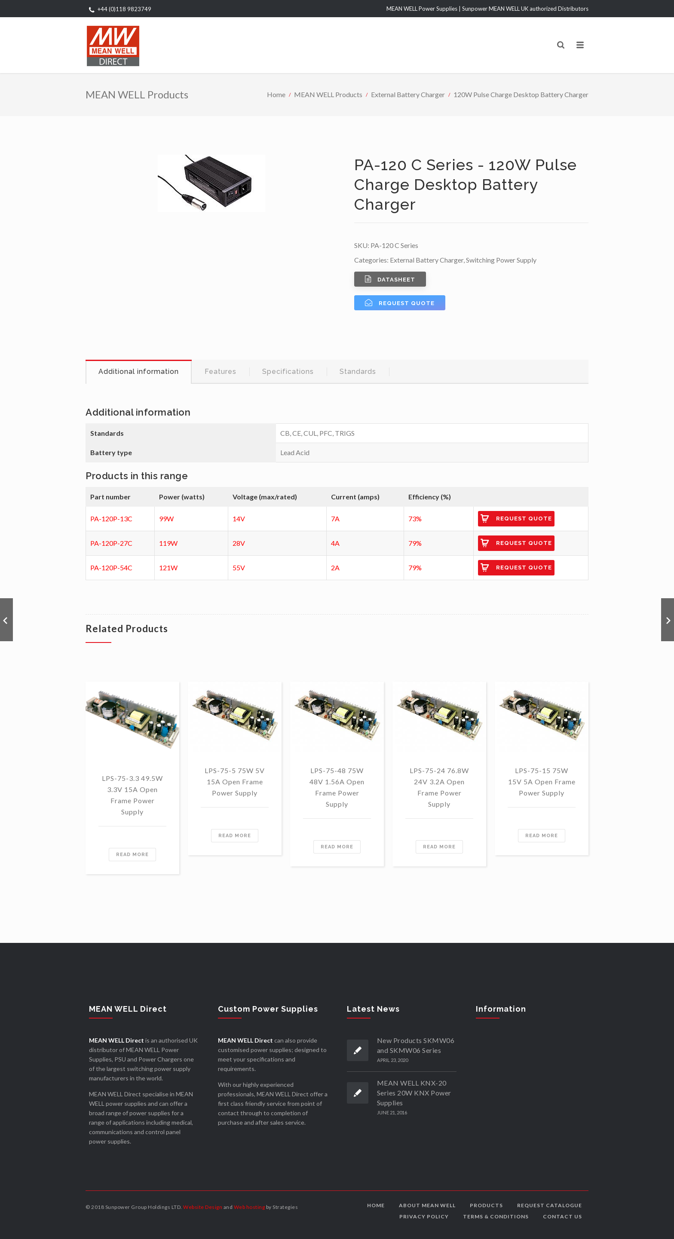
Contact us (562, 1216)
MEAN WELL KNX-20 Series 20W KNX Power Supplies (414, 1093)
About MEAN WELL (427, 1205)
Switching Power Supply (501, 260)
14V (239, 518)
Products (486, 1205)
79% (415, 543)
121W (168, 567)
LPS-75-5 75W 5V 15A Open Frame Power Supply (235, 781)
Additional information (138, 371)
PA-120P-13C (111, 518)
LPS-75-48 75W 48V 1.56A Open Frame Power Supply (337, 787)
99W (166, 518)
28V (239, 543)
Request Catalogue (549, 1205)
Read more (132, 854)
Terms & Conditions (496, 1216)
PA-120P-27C (111, 543)
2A (335, 567)
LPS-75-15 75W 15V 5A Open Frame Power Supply (542, 781)
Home (276, 94)
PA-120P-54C (111, 567)
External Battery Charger (408, 94)
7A (335, 518)
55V (239, 567)
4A (335, 543)
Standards (358, 371)
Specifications (288, 371)
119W (168, 543)
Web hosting (249, 1207)
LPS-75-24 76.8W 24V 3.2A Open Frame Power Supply (439, 787)
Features (220, 371)
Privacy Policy (424, 1216)
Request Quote (524, 518)
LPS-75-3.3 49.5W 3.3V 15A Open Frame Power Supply (132, 795)
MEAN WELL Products (328, 94)
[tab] (139, 372)
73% (415, 518)
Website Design (202, 1207)
